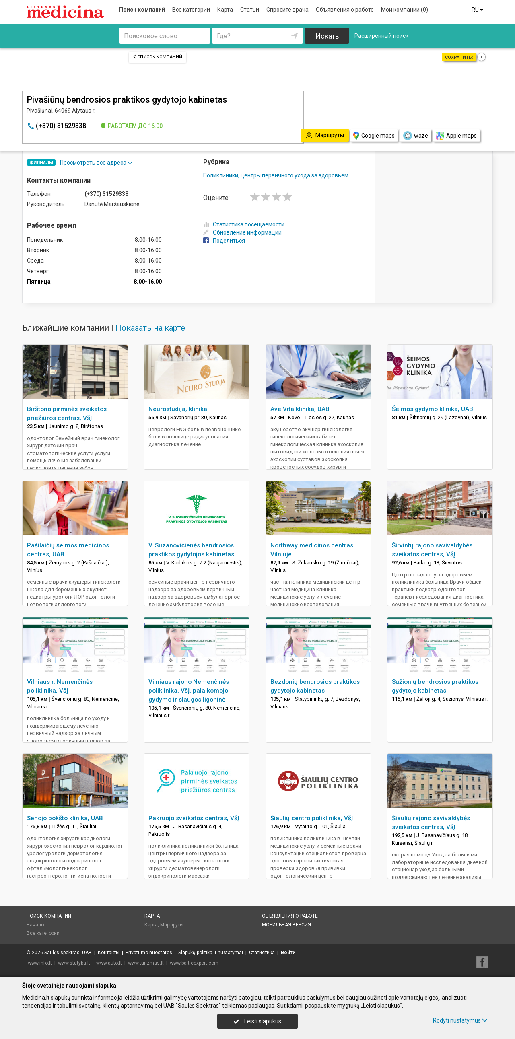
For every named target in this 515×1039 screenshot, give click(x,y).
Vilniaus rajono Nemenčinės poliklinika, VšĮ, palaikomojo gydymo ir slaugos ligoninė (188, 690)
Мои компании (404, 9)
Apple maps (456, 136)
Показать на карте (150, 328)
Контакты (108, 952)
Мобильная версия (286, 925)
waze (415, 135)
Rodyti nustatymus (460, 1020)
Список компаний (157, 57)
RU (478, 9)
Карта (225, 9)
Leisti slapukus (257, 1021)
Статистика (262, 952)
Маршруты (171, 925)
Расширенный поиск (381, 36)
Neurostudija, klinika (177, 409)
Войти (288, 952)
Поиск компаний (142, 9)
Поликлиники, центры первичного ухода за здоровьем (275, 175)
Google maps (374, 136)
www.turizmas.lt (146, 963)
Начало (35, 925)
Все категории (191, 9)
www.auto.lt (109, 963)
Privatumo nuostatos (149, 952)
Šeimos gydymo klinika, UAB (432, 409)
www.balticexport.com (194, 963)
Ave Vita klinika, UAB (300, 409)
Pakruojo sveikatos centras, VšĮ (193, 818)
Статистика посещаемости (243, 224)
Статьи (249, 9)
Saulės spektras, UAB (68, 952)
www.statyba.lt (74, 963)
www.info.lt (40, 963)
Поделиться (224, 240)
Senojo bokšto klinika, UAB (65, 818)
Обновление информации (242, 232)
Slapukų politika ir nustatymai (210, 952)
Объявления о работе (345, 9)
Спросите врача (287, 9)
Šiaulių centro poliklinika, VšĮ (311, 818)
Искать (327, 36)
